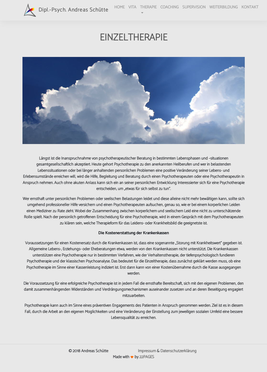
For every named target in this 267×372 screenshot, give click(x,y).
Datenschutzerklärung (178, 351)
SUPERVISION (194, 7)
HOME (119, 7)
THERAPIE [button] (148, 7)
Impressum (147, 351)
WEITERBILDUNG (223, 7)
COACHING (169, 7)
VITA (132, 7)
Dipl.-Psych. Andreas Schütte (65, 10)
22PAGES (146, 357)
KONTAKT (249, 7)
